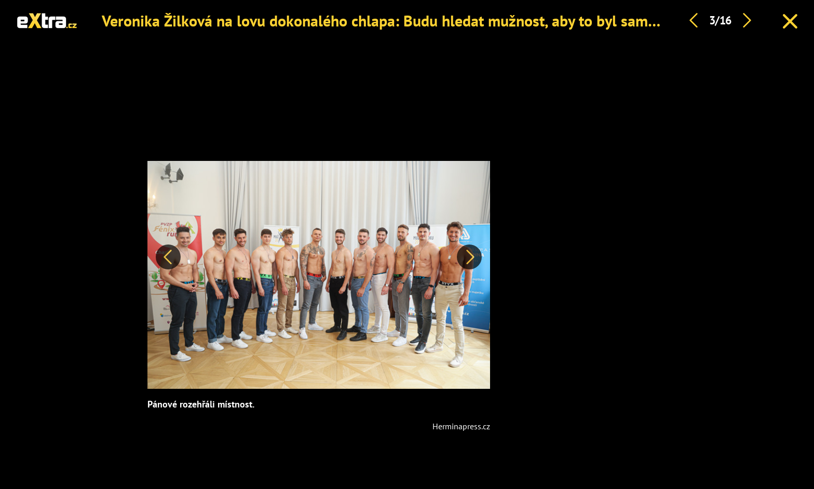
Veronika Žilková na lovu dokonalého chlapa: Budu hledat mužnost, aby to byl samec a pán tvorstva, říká (447, 20)
